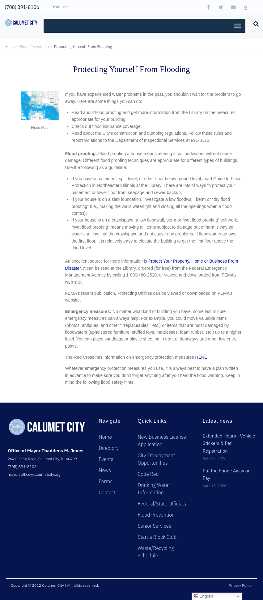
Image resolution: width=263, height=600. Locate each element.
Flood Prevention (34, 46)
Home (10, 46)
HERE (201, 357)
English (203, 596)
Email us (58, 7)
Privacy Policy (240, 585)
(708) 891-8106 (22, 7)
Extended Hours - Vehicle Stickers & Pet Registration (229, 443)
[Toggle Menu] (237, 25)
